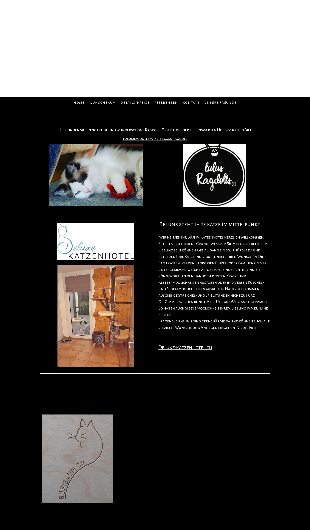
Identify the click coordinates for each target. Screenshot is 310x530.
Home (79, 102)
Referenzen (166, 102)
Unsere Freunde (221, 102)
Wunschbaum (102, 102)
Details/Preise (135, 102)
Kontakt (191, 102)
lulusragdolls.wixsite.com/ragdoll (155, 138)
